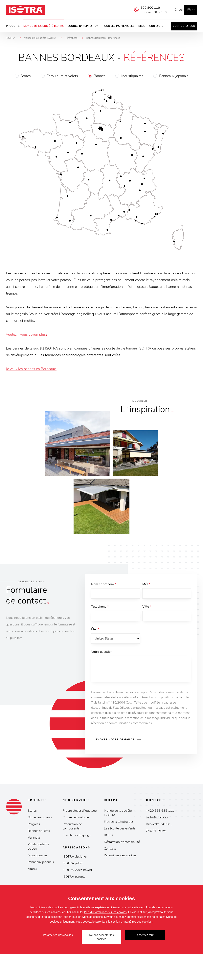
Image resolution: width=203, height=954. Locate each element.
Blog (141, 26)
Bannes (99, 76)
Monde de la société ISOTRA (43, 26)
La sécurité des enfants (120, 829)
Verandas (34, 839)
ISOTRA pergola (74, 878)
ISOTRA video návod (77, 871)
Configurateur (184, 26)
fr (189, 9)
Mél (146, 584)
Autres (32, 870)
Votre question (101, 654)
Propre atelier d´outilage (80, 812)
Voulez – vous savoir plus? (26, 334)
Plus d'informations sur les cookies (105, 912)
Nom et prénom (103, 584)
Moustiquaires (132, 76)
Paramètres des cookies (120, 856)
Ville (146, 607)
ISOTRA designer (75, 858)
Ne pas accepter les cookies (101, 937)
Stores (26, 76)
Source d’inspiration (83, 26)
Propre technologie (76, 818)
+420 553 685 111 (160, 812)
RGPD (108, 836)
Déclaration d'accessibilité (122, 843)
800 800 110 (144, 8)
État (95, 631)
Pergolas (34, 825)
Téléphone (100, 607)
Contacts (156, 26)
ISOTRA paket (72, 864)
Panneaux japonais (173, 76)
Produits (12, 26)
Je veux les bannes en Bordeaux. (31, 368)
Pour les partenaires (118, 26)
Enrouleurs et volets (62, 76)
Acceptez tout (145, 935)
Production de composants (72, 827)
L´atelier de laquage (77, 836)
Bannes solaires (39, 832)
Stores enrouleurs (40, 818)
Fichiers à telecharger (118, 823)
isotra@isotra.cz (157, 818)
